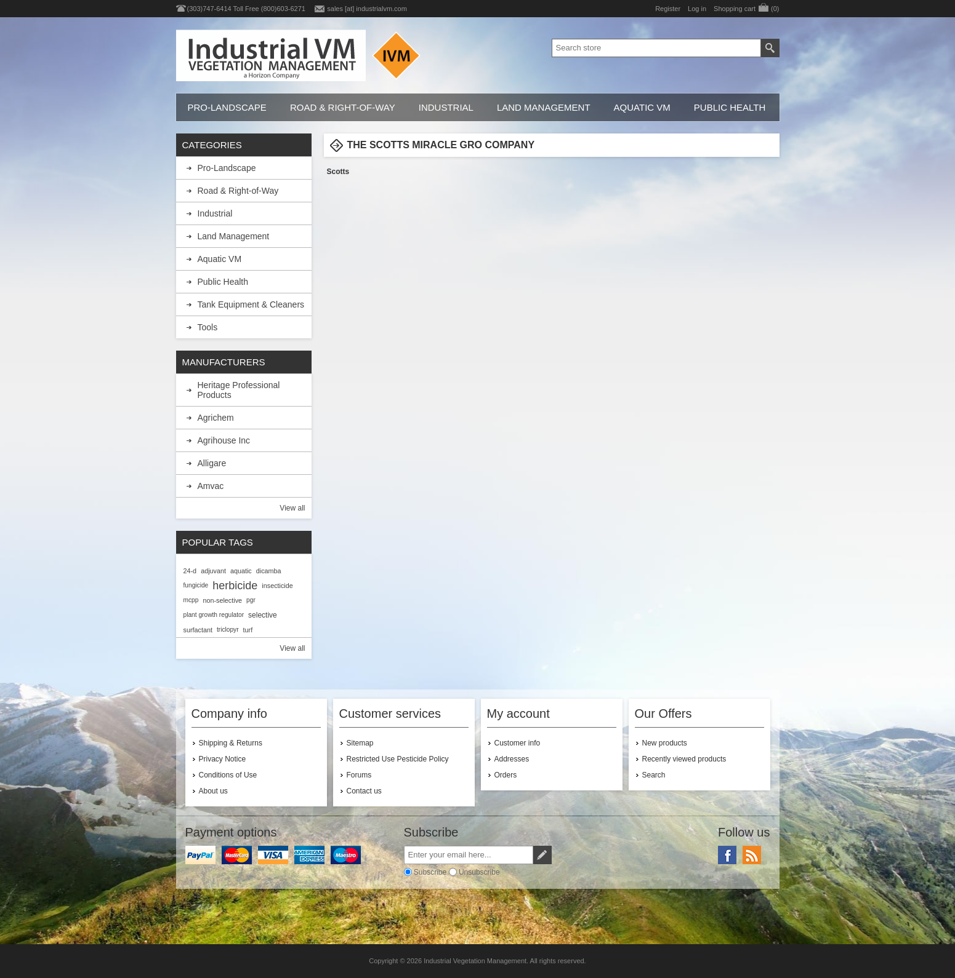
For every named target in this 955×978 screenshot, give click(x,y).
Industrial (446, 107)
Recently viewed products (684, 759)
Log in (697, 8)
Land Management (543, 107)
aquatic (241, 570)
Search (654, 775)
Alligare (212, 463)
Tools (208, 327)
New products (664, 743)
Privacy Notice (222, 759)
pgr (251, 600)
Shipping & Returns (230, 743)
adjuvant (213, 570)
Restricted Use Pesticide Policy (398, 759)
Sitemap (360, 743)
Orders (505, 775)
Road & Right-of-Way (342, 107)
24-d (190, 570)
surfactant (197, 630)
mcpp (191, 600)
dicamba (268, 570)
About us (213, 791)
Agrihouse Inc (224, 440)
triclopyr (228, 629)
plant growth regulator (213, 614)
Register (667, 8)
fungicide (196, 585)
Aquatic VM (642, 107)
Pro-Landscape (227, 107)
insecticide (277, 585)
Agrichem (216, 418)
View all (292, 508)
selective (262, 615)
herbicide (234, 585)
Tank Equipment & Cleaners (251, 304)
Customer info (517, 743)
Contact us (364, 791)
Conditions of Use (228, 775)
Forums (359, 775)
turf (248, 630)
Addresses (512, 759)
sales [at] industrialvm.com (367, 8)
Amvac (211, 486)
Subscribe (430, 872)
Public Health (729, 107)
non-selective (222, 600)
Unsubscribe (479, 872)
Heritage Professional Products (239, 390)
